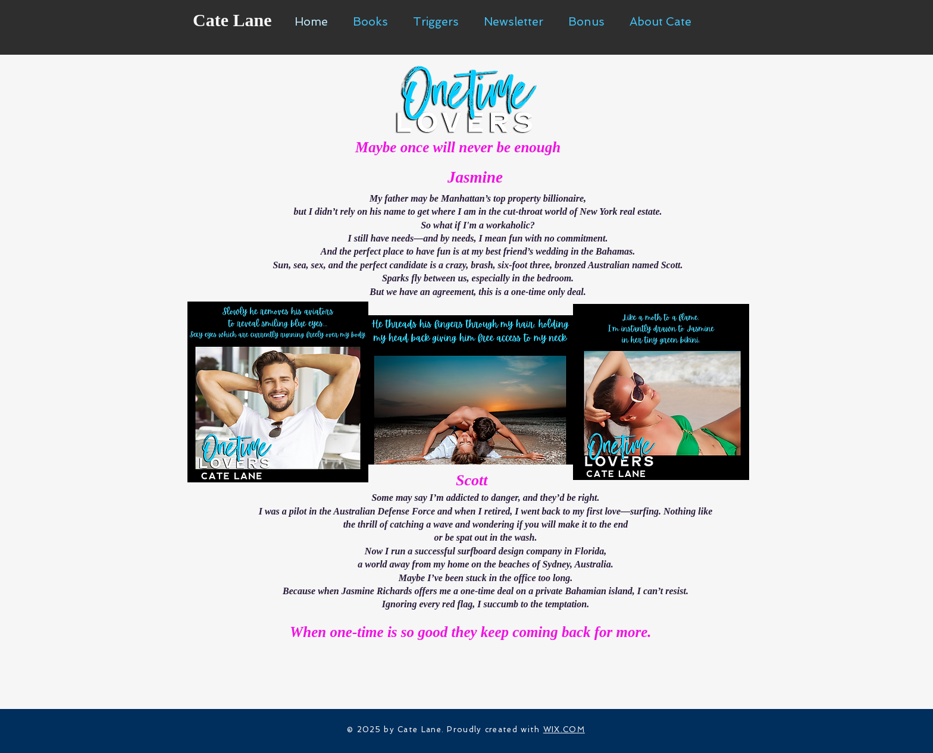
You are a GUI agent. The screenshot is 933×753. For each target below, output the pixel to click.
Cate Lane (232, 20)
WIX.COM (564, 729)
